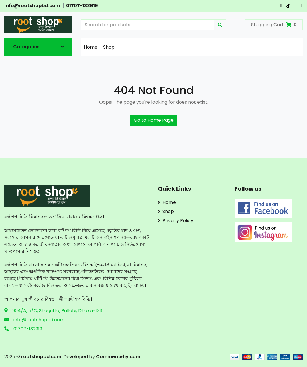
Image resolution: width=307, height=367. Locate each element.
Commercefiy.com (117, 356)
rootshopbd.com (41, 356)
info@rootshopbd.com (32, 5)
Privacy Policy (175, 220)
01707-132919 (82, 5)
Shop (109, 47)
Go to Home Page (154, 120)
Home (90, 47)
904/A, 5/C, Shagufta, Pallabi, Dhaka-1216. (58, 310)
